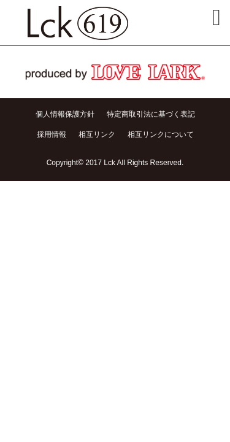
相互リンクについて (161, 134)
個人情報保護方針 (65, 114)
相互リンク (97, 134)
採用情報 (51, 134)
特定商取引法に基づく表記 (151, 114)
